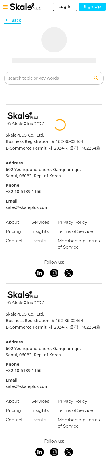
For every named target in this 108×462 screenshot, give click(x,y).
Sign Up (92, 6)
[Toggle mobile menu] (5, 7)
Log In (65, 6)
